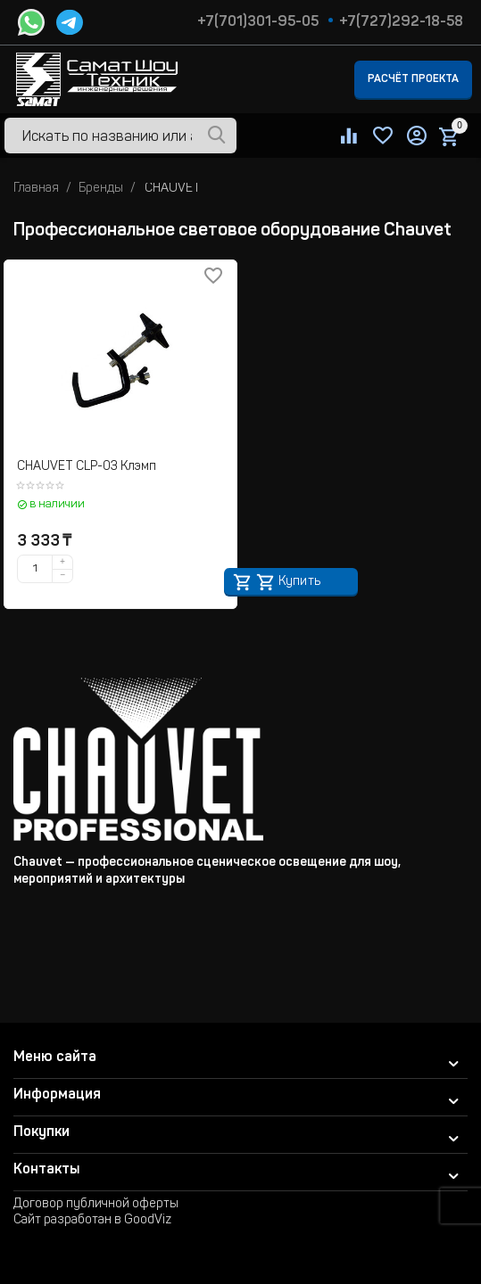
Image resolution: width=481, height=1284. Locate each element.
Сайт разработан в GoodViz (92, 1220)
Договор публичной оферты (95, 1204)
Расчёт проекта (413, 79)
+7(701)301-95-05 (258, 22)
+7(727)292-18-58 (401, 22)
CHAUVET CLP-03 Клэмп (86, 467)
